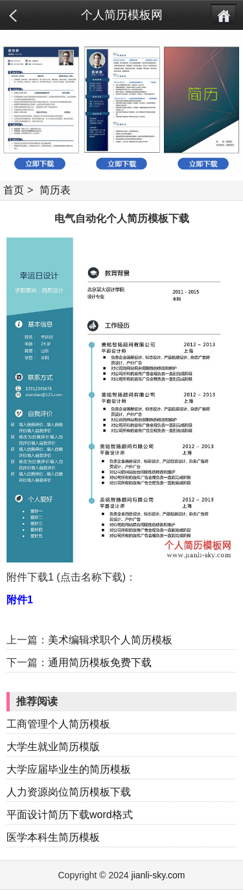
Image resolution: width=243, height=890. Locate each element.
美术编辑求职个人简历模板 (110, 639)
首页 (13, 189)
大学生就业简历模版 (53, 746)
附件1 (19, 599)
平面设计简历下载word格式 (69, 814)
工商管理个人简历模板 (58, 723)
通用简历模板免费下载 (100, 662)
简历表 (55, 189)
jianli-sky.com (158, 875)
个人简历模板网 (122, 14)
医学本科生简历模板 (53, 837)
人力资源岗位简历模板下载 (68, 791)
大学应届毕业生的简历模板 (68, 769)
